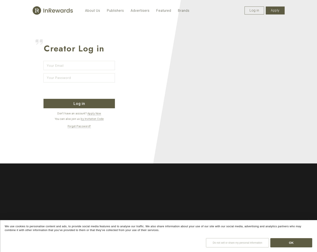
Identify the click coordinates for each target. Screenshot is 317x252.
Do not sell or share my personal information (237, 242)
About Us (92, 11)
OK (291, 242)
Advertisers (140, 11)
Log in (254, 10)
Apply (275, 10)
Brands (183, 11)
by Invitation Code (92, 118)
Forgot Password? (79, 126)
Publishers (115, 11)
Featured (163, 11)
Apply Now (94, 113)
